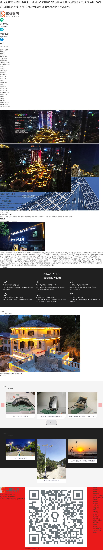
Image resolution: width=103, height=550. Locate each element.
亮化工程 (2, 52)
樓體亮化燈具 (3, 70)
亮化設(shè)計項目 (4, 92)
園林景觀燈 (3, 72)
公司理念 (2, 84)
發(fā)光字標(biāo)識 (5, 64)
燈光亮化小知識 (4, 104)
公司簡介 (2, 80)
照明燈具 (2, 66)
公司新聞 (2, 100)
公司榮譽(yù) (3, 86)
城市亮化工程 (3, 58)
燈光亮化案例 (3, 94)
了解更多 (51, 425)
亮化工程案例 (3, 88)
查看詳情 (55, 267)
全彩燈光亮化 (3, 56)
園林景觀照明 (3, 60)
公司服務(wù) (3, 82)
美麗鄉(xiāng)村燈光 (5, 62)
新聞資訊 (2, 96)
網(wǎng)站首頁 (4, 50)
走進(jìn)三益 (3, 76)
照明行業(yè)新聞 (4, 102)
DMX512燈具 (3, 74)
